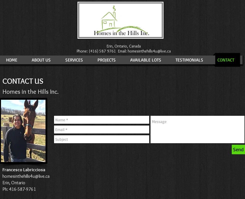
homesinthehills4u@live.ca (149, 51)
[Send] (238, 149)
